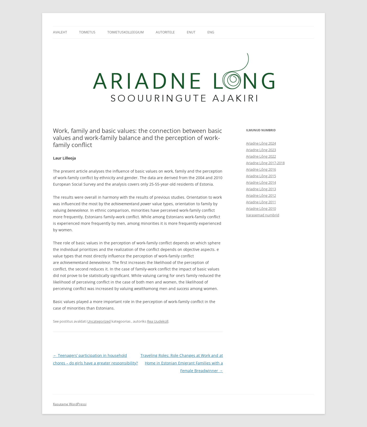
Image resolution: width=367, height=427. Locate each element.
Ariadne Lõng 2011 (261, 202)
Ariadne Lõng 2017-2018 (265, 162)
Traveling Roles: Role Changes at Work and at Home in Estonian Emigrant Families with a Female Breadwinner (182, 363)
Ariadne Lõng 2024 (261, 143)
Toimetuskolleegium (125, 32)
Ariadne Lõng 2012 (261, 195)
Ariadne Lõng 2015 (261, 175)
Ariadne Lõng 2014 (261, 182)
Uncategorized (99, 321)
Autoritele (165, 32)
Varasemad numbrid (262, 215)
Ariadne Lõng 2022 (261, 156)
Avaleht (60, 32)
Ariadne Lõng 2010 (261, 208)
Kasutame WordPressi (69, 404)
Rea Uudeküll (157, 321)
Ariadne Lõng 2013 (261, 188)
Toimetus (87, 32)
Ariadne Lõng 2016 (261, 169)
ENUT (191, 32)
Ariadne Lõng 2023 (261, 149)
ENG (210, 32)
